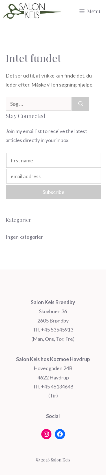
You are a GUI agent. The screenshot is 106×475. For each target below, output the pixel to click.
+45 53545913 (57, 329)
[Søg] (80, 104)
